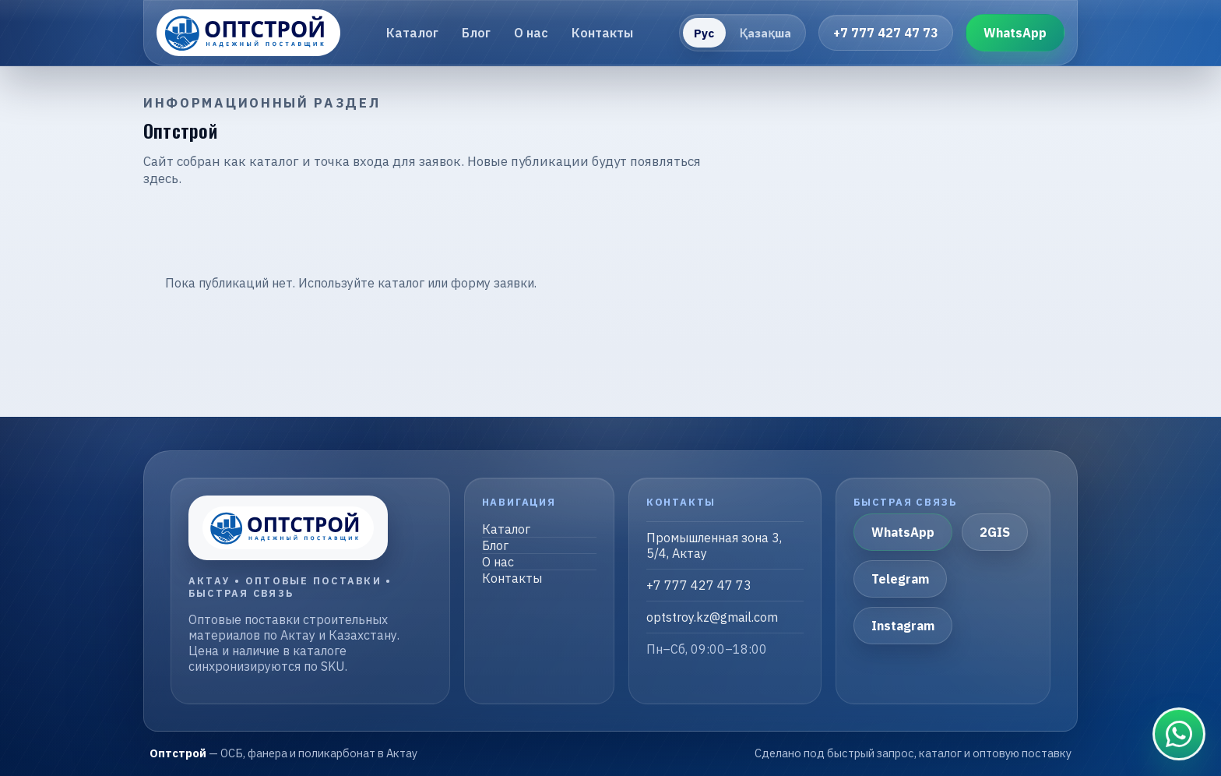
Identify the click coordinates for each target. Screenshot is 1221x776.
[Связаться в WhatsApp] (1178, 733)
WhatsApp (1015, 33)
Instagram (902, 625)
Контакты (602, 33)
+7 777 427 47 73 (885, 33)
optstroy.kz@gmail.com (712, 617)
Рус (704, 33)
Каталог (412, 33)
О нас (531, 33)
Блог (476, 33)
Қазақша (765, 33)
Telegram (900, 579)
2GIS (995, 532)
